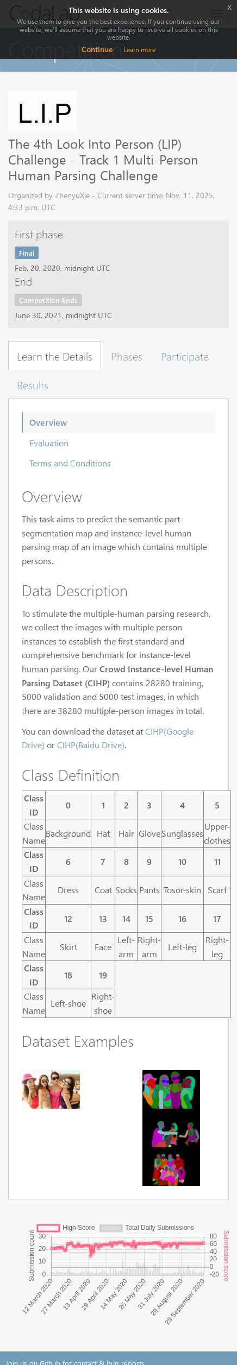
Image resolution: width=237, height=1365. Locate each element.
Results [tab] (32, 384)
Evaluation (48, 442)
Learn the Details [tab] (54, 355)
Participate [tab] (185, 355)
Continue (97, 49)
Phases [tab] (126, 355)
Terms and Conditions (70, 463)
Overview (48, 422)
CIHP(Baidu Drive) (90, 744)
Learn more (139, 50)
